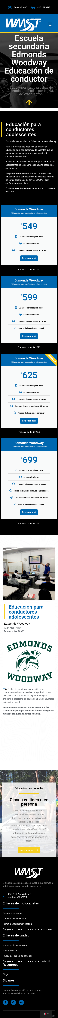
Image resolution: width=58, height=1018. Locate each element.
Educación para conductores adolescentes (23, 129)
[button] (50, 24)
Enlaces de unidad (16, 935)
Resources (10, 965)
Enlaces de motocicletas (21, 903)
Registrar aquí (29, 258)
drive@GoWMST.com (39, 180)
